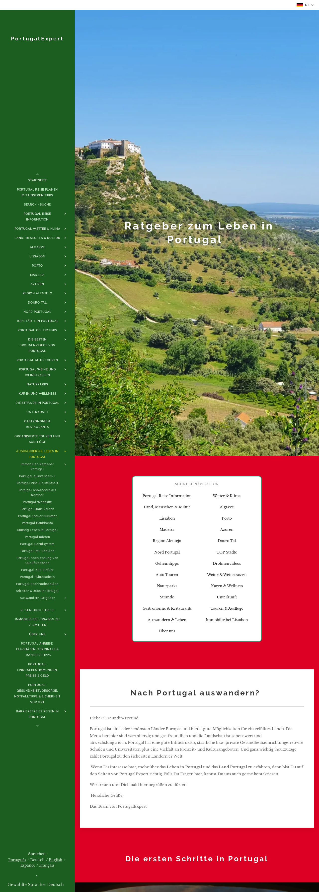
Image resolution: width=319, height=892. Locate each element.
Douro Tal (227, 541)
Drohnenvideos (227, 563)
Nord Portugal (167, 552)
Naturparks (167, 586)
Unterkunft (227, 597)
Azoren (227, 529)
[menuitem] (37, 180)
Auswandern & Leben (167, 620)
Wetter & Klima (227, 496)
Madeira (167, 529)
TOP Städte (227, 552)
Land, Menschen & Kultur (167, 507)
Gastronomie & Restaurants (167, 608)
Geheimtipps (167, 563)
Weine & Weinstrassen (227, 574)
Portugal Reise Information (167, 496)
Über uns (167, 631)
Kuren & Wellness (227, 586)
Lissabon (167, 518)
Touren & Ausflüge (227, 608)
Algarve (227, 507)
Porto (227, 518)
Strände (167, 597)
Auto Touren (167, 574)
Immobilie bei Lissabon (227, 620)
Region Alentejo (167, 541)
